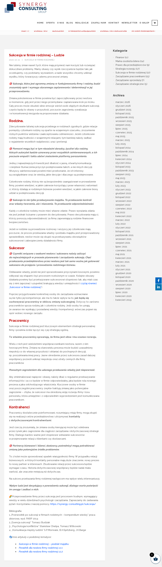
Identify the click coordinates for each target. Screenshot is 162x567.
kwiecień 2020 (123, 296)
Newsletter (129, 23)
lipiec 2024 (121, 155)
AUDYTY (25, 31)
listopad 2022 (122, 197)
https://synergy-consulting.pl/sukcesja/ (73, 504)
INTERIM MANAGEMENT (143, 31)
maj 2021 (120, 254)
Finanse (119, 57)
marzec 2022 (122, 220)
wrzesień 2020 (123, 284)
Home (40, 23)
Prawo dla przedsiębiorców (130, 65)
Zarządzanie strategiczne (129, 84)
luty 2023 (120, 185)
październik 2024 (124, 151)
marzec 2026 (122, 102)
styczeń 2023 (123, 189)
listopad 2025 (123, 113)
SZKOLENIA (58, 31)
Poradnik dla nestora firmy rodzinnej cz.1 (40, 547)
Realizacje (82, 23)
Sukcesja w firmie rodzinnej (39, 60)
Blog (69, 23)
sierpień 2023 (122, 174)
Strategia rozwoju (125, 68)
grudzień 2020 (123, 273)
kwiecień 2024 (123, 159)
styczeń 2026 (123, 105)
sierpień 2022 (122, 204)
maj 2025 (120, 136)
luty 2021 (120, 265)
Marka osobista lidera (127, 61)
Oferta (50, 23)
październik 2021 (124, 235)
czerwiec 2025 (123, 132)
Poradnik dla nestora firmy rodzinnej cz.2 (41, 551)
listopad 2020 (123, 277)
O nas (60, 23)
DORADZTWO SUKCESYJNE (113, 31)
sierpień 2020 (123, 288)
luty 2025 (120, 144)
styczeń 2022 (123, 227)
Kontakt (114, 23)
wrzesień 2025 (123, 121)
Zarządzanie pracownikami (130, 76)
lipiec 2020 (121, 292)
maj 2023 (120, 178)
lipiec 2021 (121, 246)
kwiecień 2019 (123, 299)
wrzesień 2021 (123, 239)
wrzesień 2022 (123, 201)
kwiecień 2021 (123, 258)
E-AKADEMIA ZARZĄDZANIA (82, 31)
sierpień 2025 (123, 124)
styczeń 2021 (122, 269)
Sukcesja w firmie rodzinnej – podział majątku (44, 544)
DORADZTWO (40, 31)
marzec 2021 (122, 261)
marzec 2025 (122, 140)
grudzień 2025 (123, 109)
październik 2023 (124, 170)
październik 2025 (124, 117)
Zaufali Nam (98, 23)
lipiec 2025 (121, 128)
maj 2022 (120, 212)
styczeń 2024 (123, 163)
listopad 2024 (123, 147)
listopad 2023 (122, 166)
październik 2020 (124, 280)
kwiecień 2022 (123, 216)
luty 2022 (120, 223)
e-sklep (144, 23)
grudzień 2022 (123, 193)
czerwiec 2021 (123, 250)
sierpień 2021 (122, 242)
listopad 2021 (122, 231)
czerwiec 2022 (123, 208)
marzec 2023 (122, 182)
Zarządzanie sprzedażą (128, 80)
